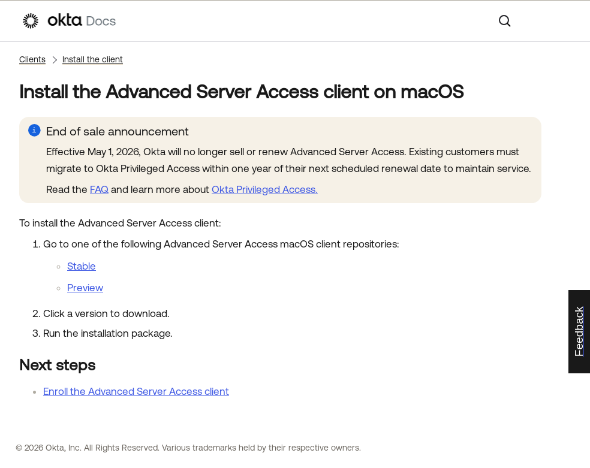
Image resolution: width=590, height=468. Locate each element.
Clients (32, 59)
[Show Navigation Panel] (562, 21)
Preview (85, 288)
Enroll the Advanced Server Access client (136, 391)
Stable (81, 266)
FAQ (99, 189)
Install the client (92, 59)
